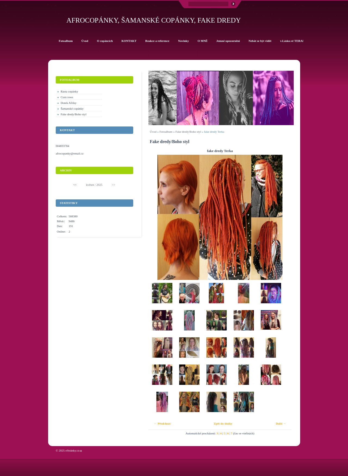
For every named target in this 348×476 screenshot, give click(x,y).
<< (75, 184)
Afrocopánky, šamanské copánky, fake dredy (153, 20)
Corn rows (67, 97)
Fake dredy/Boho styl (188, 131)
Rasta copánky (69, 91)
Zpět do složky (223, 423)
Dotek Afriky (68, 102)
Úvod (153, 131)
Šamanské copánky (72, 108)
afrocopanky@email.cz (69, 153)
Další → (281, 423)
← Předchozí (162, 423)
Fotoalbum (165, 131)
